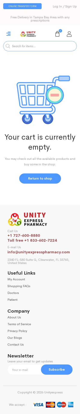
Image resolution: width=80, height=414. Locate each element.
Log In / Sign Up (65, 6)
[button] (22, 6)
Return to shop (40, 178)
